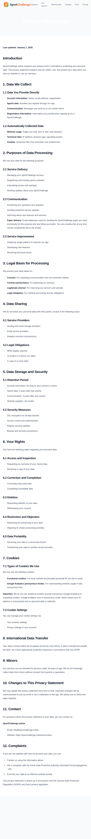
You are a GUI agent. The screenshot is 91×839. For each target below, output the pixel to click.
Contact (68, 5)
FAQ (77, 5)
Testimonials (56, 5)
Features (34, 5)
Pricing (85, 5)
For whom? (44, 4)
